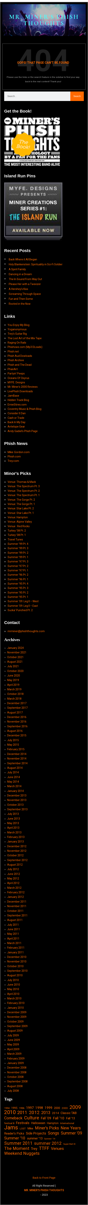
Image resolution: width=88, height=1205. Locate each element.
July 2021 (13, 666)
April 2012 (13, 883)
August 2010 (15, 975)
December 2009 (16, 1012)
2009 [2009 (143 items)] (75, 1107)
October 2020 (15, 671)
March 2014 (14, 786)
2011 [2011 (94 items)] (22, 1112)
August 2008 (15, 1086)
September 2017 (17, 707)
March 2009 (14, 1053)
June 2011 (13, 929)
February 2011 (16, 947)
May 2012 (13, 878)
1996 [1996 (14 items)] (21, 1108)
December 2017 (16, 703)
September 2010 (17, 970)
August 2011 (15, 920)
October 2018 (15, 693)
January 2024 (15, 647)
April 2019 (13, 684)
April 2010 (13, 993)
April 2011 (13, 938)
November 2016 (16, 721)
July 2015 (13, 740)
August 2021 (15, 661)
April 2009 (13, 1049)
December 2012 (16, 846)
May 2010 (13, 989)
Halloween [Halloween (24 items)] (38, 1123)
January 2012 (15, 896)
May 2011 (13, 933)
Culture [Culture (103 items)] (31, 1118)
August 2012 (15, 864)
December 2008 (16, 1067)
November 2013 (16, 800)
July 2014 (13, 772)
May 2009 (13, 1044)
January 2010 (15, 1007)
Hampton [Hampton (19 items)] (53, 1123)
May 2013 (13, 823)
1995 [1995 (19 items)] (14, 1108)
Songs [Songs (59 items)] (53, 1133)
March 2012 (14, 887)
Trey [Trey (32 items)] (34, 1149)
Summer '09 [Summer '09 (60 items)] (71, 1133)
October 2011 (15, 910)
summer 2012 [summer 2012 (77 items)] (48, 1143)
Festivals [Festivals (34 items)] (22, 1123)
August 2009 (15, 1030)
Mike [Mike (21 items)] (30, 1128)
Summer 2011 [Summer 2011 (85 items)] (18, 1143)
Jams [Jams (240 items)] (11, 1127)
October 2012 (15, 855)
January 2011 (15, 952)
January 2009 (15, 1063)
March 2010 (14, 998)
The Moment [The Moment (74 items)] (16, 1148)
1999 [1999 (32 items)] (48, 1108)
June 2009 (13, 1039)
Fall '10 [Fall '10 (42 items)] (58, 1118)
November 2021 (16, 652)
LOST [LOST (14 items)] (23, 1128)
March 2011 (14, 943)
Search (77, 96)
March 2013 (14, 832)
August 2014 (15, 767)
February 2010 (16, 1003)
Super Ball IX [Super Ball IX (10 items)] (69, 1144)
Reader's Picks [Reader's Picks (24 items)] (14, 1133)
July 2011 (13, 924)
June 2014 (13, 777)
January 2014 (15, 790)
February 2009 (16, 1058)
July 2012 (13, 869)
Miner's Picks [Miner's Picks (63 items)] (47, 1128)
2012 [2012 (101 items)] (34, 1112)
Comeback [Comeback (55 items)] (13, 1118)
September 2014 (17, 763)
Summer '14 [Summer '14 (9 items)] (49, 1139)
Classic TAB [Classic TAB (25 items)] (69, 1113)
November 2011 (16, 906)
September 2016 (17, 726)
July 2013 (13, 813)
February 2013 (16, 837)
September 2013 (17, 809)
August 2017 (15, 712)
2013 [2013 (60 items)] (45, 1112)
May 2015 (13, 744)
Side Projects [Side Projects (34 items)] (36, 1133)
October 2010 (15, 966)
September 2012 (17, 860)
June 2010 (13, 984)
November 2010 (16, 961)
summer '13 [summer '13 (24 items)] (35, 1138)
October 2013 (15, 804)
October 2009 (15, 1021)
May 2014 (13, 781)
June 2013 (13, 818)
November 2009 (16, 1016)
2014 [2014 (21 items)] (55, 1113)
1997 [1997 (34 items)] (30, 1108)
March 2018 (14, 698)
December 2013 (16, 795)
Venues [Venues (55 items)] (57, 1148)
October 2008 (15, 1076)
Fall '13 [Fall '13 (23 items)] (70, 1118)
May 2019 (13, 680)
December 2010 (16, 956)
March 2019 (14, 689)
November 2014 (16, 758)
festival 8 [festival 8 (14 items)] (9, 1123)
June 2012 (13, 873)
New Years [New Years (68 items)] (71, 1128)
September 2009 (17, 1026)
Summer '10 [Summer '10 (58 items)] (14, 1138)
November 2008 (16, 1072)
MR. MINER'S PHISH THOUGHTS (44, 20)
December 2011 (16, 901)
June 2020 (13, 675)
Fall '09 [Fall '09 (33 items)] (46, 1118)
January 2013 (15, 841)
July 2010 (13, 980)
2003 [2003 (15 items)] (65, 1108)
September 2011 (17, 915)
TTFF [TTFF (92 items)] (44, 1148)
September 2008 (17, 1081)
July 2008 (13, 1090)
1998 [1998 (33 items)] (39, 1108)
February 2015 (16, 749)
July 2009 (13, 1035)
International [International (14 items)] (67, 1123)
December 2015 (16, 735)
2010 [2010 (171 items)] (10, 1112)
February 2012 (16, 892)
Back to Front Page (44, 1177)
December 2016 (16, 717)
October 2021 (15, 657)
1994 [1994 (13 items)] (7, 1108)
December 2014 (16, 754)
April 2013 (13, 827)
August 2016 (15, 730)
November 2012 (16, 850)
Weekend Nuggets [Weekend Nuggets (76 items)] (22, 1153)
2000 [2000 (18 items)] (57, 1108)
